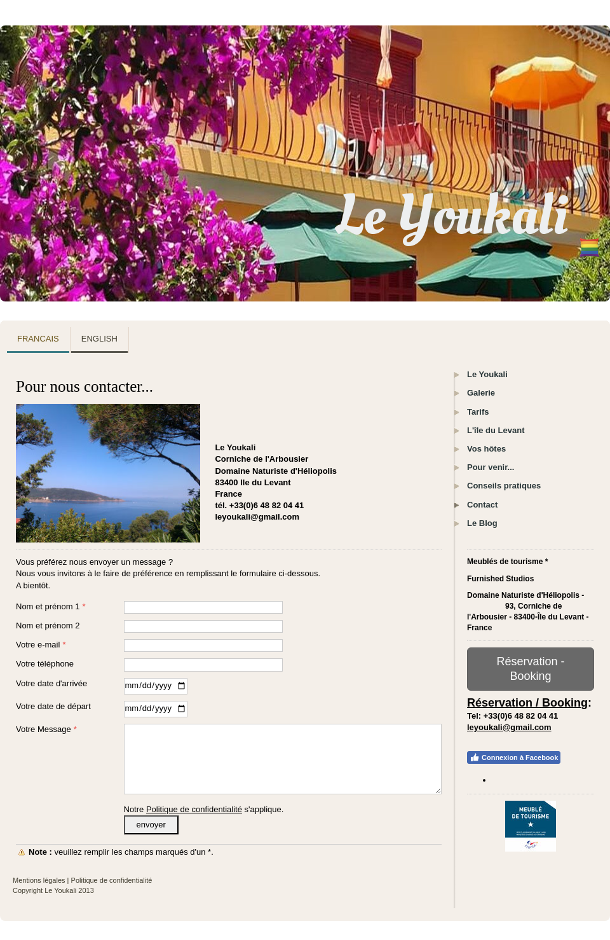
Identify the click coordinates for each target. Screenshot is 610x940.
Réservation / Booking (527, 702)
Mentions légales (39, 880)
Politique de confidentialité (194, 809)
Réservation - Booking (530, 668)
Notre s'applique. (204, 809)
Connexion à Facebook (514, 757)
